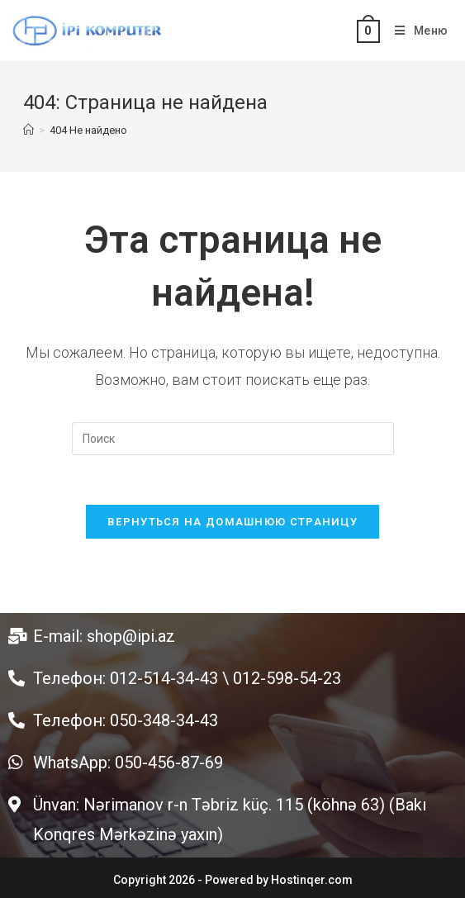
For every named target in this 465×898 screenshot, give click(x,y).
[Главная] (28, 130)
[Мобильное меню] (415, 30)
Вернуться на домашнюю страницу (232, 522)
